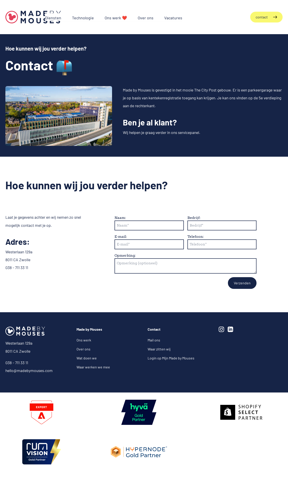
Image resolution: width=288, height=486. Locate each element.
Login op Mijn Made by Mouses (171, 358)
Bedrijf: (193, 218)
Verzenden (242, 283)
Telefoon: (195, 236)
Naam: (120, 218)
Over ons (83, 349)
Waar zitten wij (159, 349)
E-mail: (121, 236)
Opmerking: (125, 255)
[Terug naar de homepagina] (33, 17)
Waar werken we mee (93, 367)
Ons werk (83, 340)
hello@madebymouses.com (29, 370)
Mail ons (154, 340)
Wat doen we (86, 358)
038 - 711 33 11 (16, 362)
